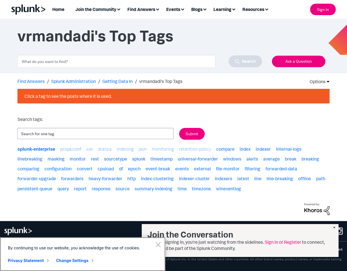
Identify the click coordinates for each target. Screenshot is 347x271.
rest (95, 159)
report (80, 188)
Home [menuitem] (58, 9)
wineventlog (228, 188)
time (182, 188)
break (290, 159)
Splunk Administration (73, 81)
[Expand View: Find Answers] (157, 8)
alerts (252, 159)
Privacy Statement (26, 260)
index (245, 149)
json (143, 149)
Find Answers (31, 81)
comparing (28, 168)
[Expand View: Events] (182, 8)
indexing (125, 149)
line (258, 178)
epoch (134, 168)
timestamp (161, 159)
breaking (310, 159)
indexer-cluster (194, 178)
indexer (263, 149)
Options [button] (316, 81)
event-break (158, 168)
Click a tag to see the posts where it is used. (68, 96)
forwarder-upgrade (36, 178)
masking (56, 159)
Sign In (323, 9)
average (271, 159)
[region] (82, 254)
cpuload (106, 168)
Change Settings (72, 260)
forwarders (72, 178)
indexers (223, 178)
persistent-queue (34, 188)
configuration (58, 168)
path (320, 178)
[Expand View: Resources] (266, 8)
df (121, 168)
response (101, 188)
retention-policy (195, 149)
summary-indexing (153, 188)
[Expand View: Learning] (233, 8)
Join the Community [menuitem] (95, 9)
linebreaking (29, 159)
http (131, 178)
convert (85, 168)
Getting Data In (117, 81)
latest (243, 178)
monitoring (163, 149)
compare (225, 149)
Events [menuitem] (173, 9)
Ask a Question (298, 61)
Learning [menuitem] (222, 9)
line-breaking (280, 178)
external (202, 168)
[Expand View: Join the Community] (118, 8)
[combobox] (139, 61)
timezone (201, 188)
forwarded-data (281, 168)
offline (304, 178)
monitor (78, 159)
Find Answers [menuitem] (141, 9)
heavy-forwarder (105, 178)
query (63, 188)
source (123, 188)
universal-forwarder (198, 159)
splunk (138, 159)
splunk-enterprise (36, 149)
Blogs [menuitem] (196, 9)
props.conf (70, 149)
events (182, 168)
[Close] (158, 244)
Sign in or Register (283, 242)
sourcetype (115, 159)
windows (232, 159)
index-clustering (157, 178)
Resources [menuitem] (253, 9)
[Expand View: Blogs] (205, 8)
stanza (105, 149)
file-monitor (228, 168)
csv (89, 149)
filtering (252, 168)
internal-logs (288, 149)
